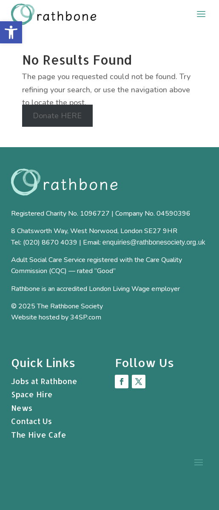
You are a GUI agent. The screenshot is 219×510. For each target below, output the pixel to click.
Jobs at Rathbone (44, 381)
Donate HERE (57, 116)
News (21, 408)
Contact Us (31, 421)
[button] (11, 32)
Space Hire (32, 394)
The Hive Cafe (38, 434)
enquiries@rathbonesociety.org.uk (153, 242)
